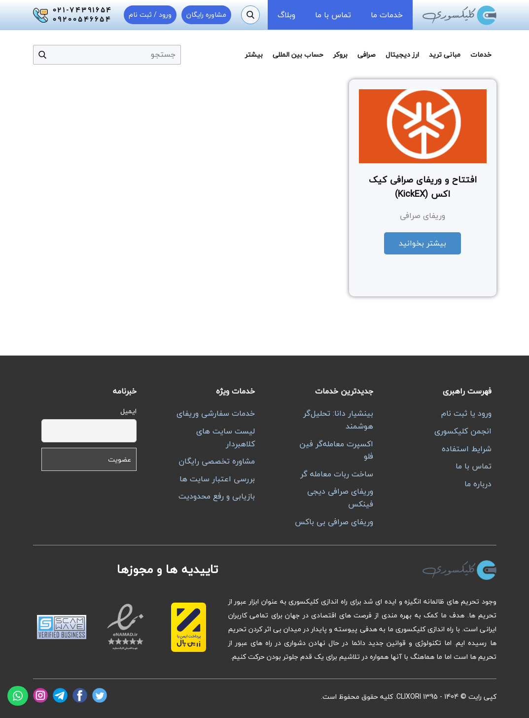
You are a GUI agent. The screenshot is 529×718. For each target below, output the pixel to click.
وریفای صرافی (422, 215)
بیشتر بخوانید (422, 243)
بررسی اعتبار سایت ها (217, 479)
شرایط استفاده (467, 449)
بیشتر (254, 54)
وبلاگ (286, 15)
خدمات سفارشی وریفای (215, 413)
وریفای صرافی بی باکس (334, 522)
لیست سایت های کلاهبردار (225, 437)
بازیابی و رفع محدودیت (216, 496)
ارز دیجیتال (402, 54)
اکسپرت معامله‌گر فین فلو (336, 450)
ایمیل (128, 411)
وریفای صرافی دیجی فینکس (340, 497)
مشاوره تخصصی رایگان (216, 461)
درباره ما (478, 484)
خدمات (481, 54)
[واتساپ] (17, 696)
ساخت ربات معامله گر (336, 474)
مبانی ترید (444, 54)
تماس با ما (333, 15)
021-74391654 (82, 10)
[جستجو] (250, 15)
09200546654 (82, 19)
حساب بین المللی (298, 54)
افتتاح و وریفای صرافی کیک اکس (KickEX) (423, 187)
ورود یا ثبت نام (466, 413)
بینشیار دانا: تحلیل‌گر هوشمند (338, 419)
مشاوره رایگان (206, 14)
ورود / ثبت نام (150, 14)
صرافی (366, 54)
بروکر (340, 54)
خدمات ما (387, 15)
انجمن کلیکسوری (463, 431)
